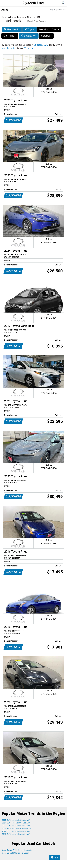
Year (55, 29)
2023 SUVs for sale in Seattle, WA (16, 826)
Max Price (10, 35)
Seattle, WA (28, 35)
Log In (52, 10)
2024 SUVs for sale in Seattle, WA (16, 823)
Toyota (29, 29)
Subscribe (61, 10)
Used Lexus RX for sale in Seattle (15, 853)
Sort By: (46, 35)
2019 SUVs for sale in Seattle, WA (16, 834)
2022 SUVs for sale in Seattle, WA (16, 831)
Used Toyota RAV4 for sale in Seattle (17, 850)
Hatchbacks (12, 29)
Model (43, 29)
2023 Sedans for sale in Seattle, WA (16, 828)
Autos (4, 9)
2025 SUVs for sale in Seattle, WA (16, 820)
